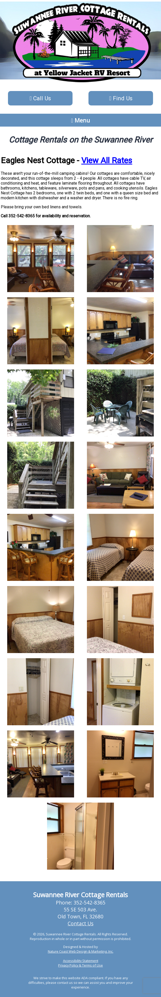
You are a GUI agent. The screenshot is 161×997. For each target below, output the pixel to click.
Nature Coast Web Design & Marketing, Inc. (80, 951)
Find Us (120, 98)
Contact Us (80, 923)
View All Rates (106, 160)
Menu (80, 120)
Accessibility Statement (80, 960)
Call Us (40, 98)
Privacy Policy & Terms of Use (80, 965)
